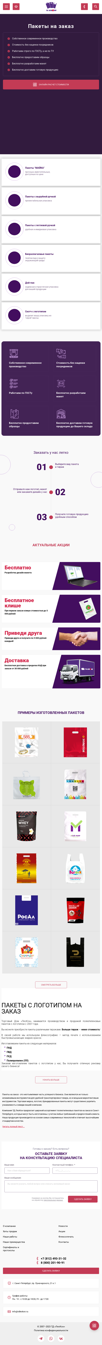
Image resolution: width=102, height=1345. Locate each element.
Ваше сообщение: (12, 1178)
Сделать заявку (83, 1199)
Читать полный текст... (13, 1126)
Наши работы (10, 1236)
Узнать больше (51, 1080)
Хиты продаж (10, 1231)
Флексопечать (66, 1236)
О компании (9, 1226)
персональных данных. (53, 1200)
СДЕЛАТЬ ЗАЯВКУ (51, 1271)
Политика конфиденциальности (51, 1330)
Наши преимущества (14, 1242)
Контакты (64, 1242)
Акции (62, 1231)
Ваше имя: (9, 1165)
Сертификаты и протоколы (11, 1249)
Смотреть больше (51, 985)
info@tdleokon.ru (20, 1311)
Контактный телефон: (63, 1165)
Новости (63, 1226)
